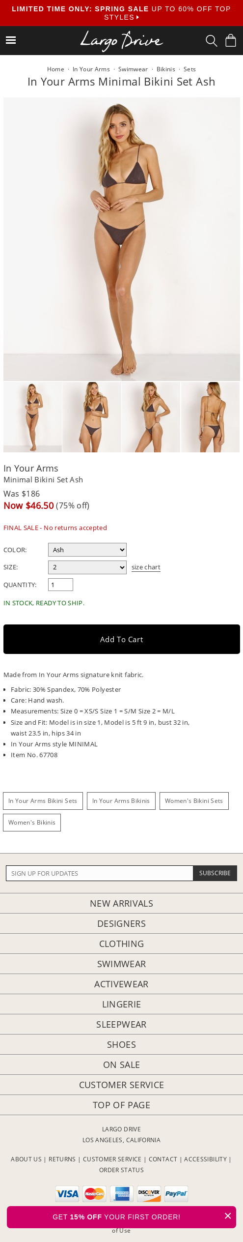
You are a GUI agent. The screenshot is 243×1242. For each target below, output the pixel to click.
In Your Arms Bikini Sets (43, 801)
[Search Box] (211, 41)
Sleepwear (121, 1024)
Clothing (121, 943)
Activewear (121, 984)
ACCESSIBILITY (205, 1159)
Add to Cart (121, 639)
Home (55, 69)
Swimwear (121, 964)
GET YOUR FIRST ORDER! (144, 1215)
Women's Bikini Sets (194, 801)
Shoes (121, 1044)
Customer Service (121, 1085)
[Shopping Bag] (230, 40)
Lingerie (121, 1004)
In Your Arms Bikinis (121, 801)
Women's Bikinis (31, 822)
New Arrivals (121, 903)
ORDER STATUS (121, 1170)
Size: (10, 566)
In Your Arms (31, 468)
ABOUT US (26, 1159)
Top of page (121, 1105)
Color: (15, 549)
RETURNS (62, 1159)
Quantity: (20, 584)
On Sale (121, 1064)
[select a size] (87, 567)
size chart (146, 566)
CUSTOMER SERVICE (112, 1159)
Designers (121, 923)
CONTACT (163, 1159)
